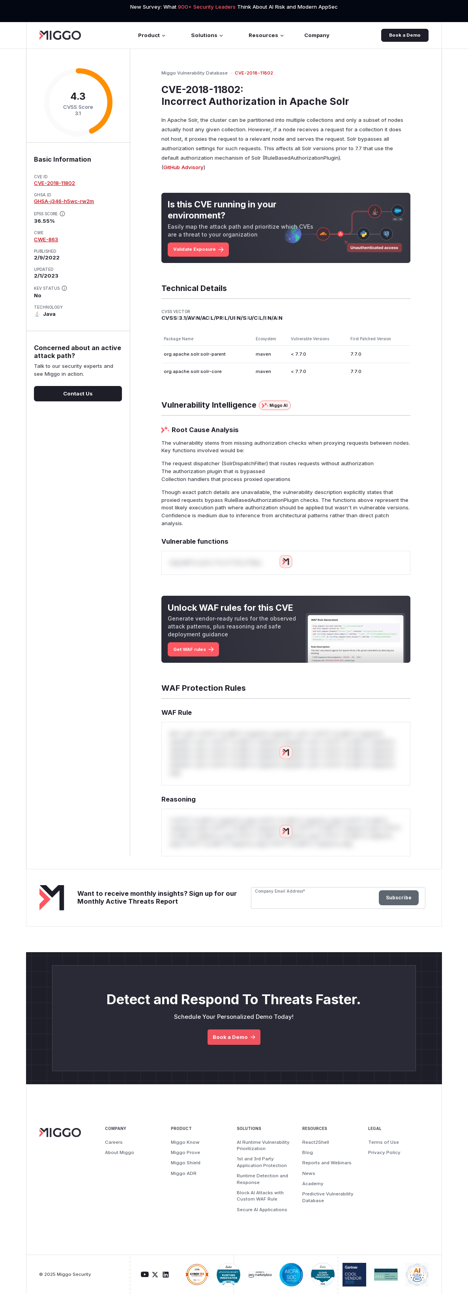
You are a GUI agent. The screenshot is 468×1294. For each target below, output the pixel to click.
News (308, 1173)
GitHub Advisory (183, 167)
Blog (307, 1152)
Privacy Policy (384, 1152)
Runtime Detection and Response (262, 1179)
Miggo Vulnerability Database (194, 73)
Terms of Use (383, 1142)
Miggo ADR (184, 1173)
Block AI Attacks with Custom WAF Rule (260, 1196)
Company (316, 35)
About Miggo (119, 1152)
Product (152, 35)
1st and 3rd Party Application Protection (262, 1162)
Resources (267, 35)
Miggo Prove (185, 1152)
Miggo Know (185, 1142)
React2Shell (315, 1142)
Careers (114, 1142)
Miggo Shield (185, 1162)
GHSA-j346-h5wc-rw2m (64, 201)
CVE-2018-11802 (54, 183)
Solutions (207, 35)
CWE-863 (46, 239)
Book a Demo (405, 35)
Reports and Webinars (327, 1162)
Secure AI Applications (262, 1209)
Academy (313, 1183)
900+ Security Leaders (207, 7)
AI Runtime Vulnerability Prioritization (263, 1145)
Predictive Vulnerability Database (328, 1197)
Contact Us (78, 393)
